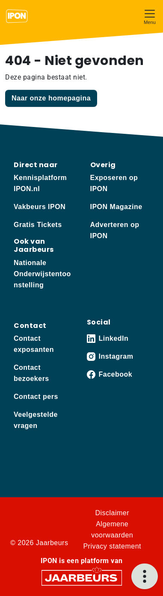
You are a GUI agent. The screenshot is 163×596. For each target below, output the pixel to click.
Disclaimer (112, 512)
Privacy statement (112, 546)
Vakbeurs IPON (39, 206)
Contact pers (36, 396)
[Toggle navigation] (150, 16)
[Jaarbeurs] (81, 577)
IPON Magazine (116, 206)
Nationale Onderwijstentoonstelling (42, 274)
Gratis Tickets (38, 224)
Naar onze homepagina (51, 98)
